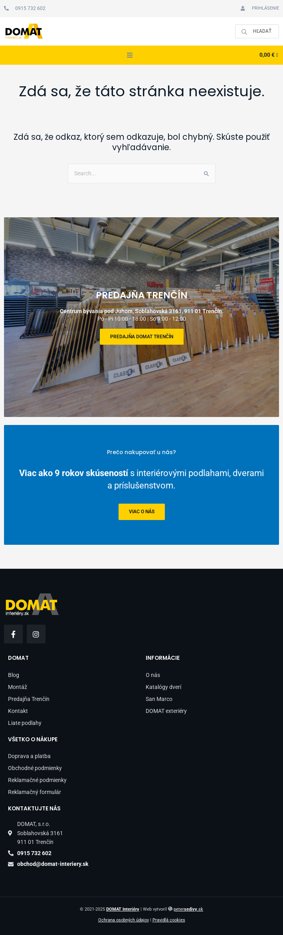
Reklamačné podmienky (37, 780)
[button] (130, 55)
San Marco (159, 699)
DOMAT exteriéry (166, 711)
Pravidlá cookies (168, 920)
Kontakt (18, 711)
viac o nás (141, 512)
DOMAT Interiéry (122, 909)
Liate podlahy (25, 723)
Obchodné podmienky (35, 768)
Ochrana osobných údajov (123, 920)
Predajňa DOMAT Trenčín (141, 336)
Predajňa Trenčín (28, 699)
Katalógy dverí (163, 687)
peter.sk (188, 909)
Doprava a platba (29, 756)
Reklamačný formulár (34, 792)
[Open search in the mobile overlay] (257, 31)
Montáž (17, 687)
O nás (153, 675)
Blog (13, 675)
